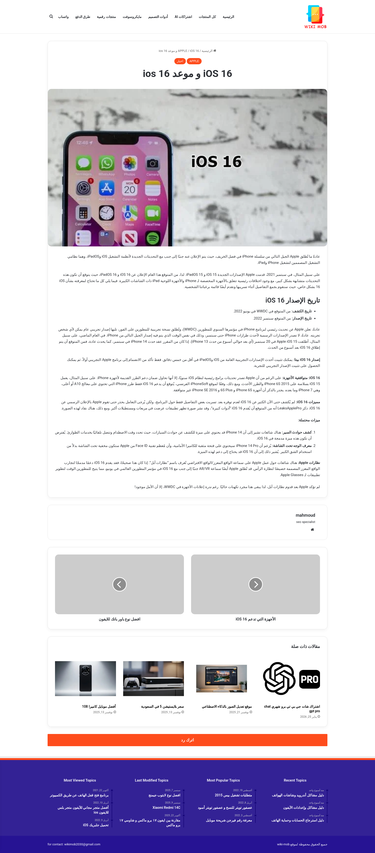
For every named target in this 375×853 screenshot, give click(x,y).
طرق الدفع (82, 17)
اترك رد (187, 740)
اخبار (180, 61)
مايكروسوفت (132, 17)
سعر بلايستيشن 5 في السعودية (162, 706)
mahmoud (305, 515)
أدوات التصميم (158, 17)
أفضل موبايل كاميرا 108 (99, 706)
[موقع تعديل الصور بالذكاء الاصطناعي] (221, 678)
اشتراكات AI (183, 17)
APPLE (182, 51)
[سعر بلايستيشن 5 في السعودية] (153, 678)
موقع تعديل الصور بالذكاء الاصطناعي (227, 706)
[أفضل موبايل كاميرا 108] (85, 678)
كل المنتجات (207, 17)
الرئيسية (228, 17)
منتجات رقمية (106, 17)
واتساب (63, 17)
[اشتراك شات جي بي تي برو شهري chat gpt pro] (289, 678)
